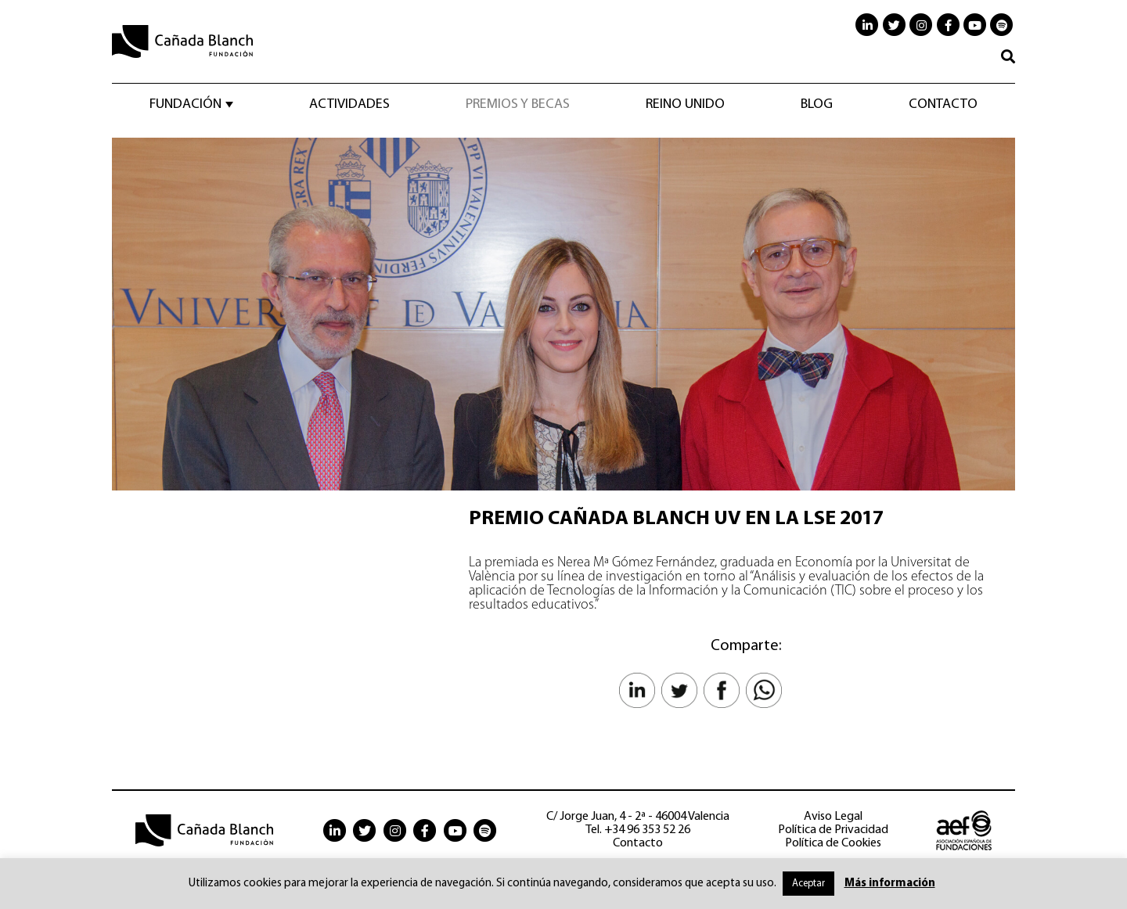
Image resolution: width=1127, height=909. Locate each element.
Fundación (185, 105)
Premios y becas (518, 105)
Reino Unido (685, 105)
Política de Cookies (833, 843)
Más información (889, 883)
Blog (817, 105)
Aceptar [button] (808, 883)
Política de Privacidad (833, 830)
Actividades (349, 105)
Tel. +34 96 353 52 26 (637, 830)
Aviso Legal (833, 816)
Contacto (943, 105)
